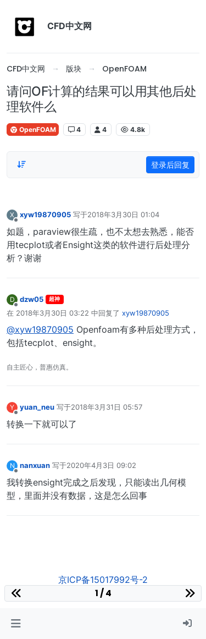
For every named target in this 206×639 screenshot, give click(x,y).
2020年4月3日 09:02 (101, 465)
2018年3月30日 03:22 (52, 313)
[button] (15, 624)
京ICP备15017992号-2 (103, 579)
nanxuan (35, 465)
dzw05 (31, 299)
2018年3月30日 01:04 (123, 214)
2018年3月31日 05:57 (106, 407)
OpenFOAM (32, 129)
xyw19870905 (45, 214)
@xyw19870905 (40, 329)
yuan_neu (37, 407)
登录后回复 (170, 164)
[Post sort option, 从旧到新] (21, 164)
